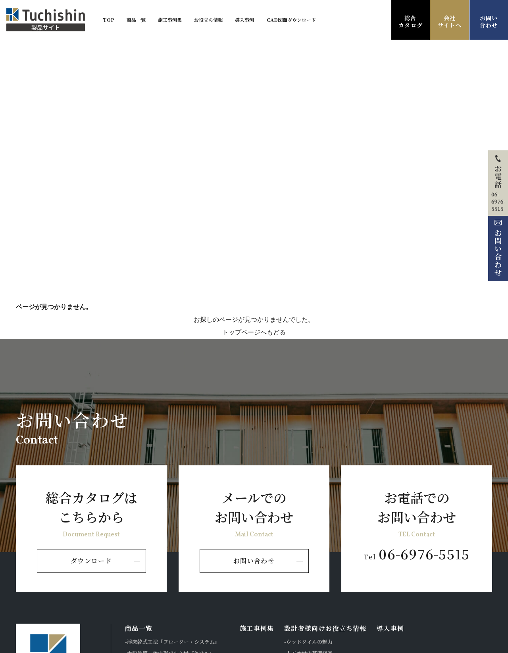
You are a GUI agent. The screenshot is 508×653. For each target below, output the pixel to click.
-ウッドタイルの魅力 (308, 641)
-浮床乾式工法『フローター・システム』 (172, 641)
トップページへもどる (254, 332)
